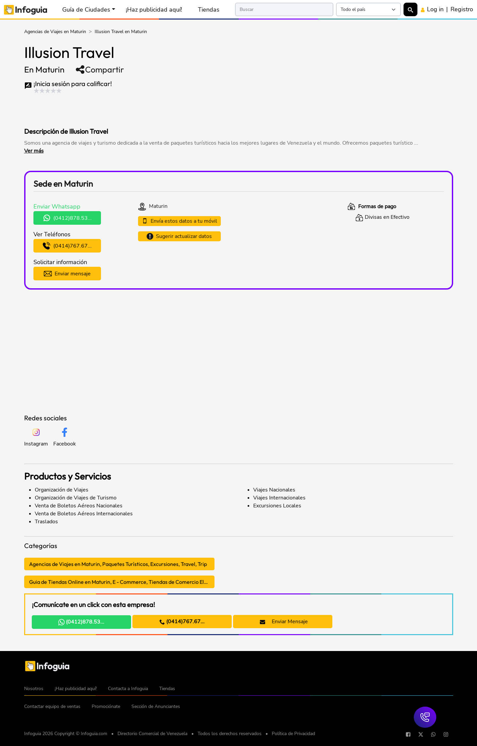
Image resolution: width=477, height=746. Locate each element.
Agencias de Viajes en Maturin (55, 31)
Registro (462, 9)
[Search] (284, 9)
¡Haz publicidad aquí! (154, 10)
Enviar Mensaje (284, 621)
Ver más (34, 151)
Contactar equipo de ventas (52, 706)
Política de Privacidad (293, 733)
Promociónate (106, 706)
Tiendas (208, 10)
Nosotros (33, 688)
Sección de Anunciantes (155, 706)
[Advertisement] (151, 109)
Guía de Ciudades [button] (86, 10)
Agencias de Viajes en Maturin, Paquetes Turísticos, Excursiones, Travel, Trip (118, 564)
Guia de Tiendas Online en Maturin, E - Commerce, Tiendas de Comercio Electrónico (122, 582)
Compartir (99, 69)
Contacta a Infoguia (128, 688)
